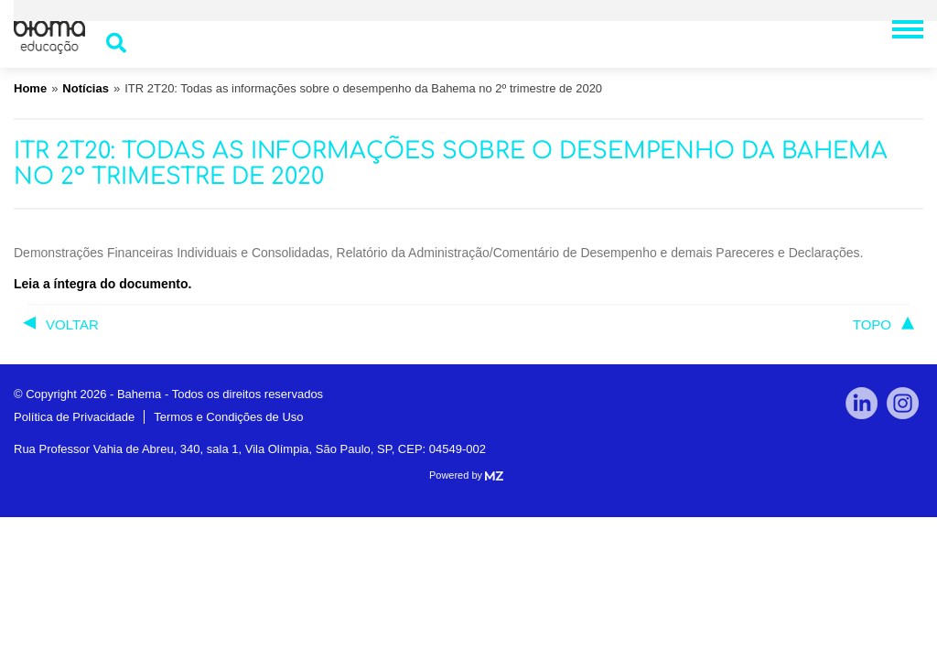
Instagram (903, 403)
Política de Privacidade (74, 417)
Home (30, 88)
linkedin (861, 403)
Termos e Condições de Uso (228, 417)
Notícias (85, 88)
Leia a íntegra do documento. (102, 283)
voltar (72, 324)
